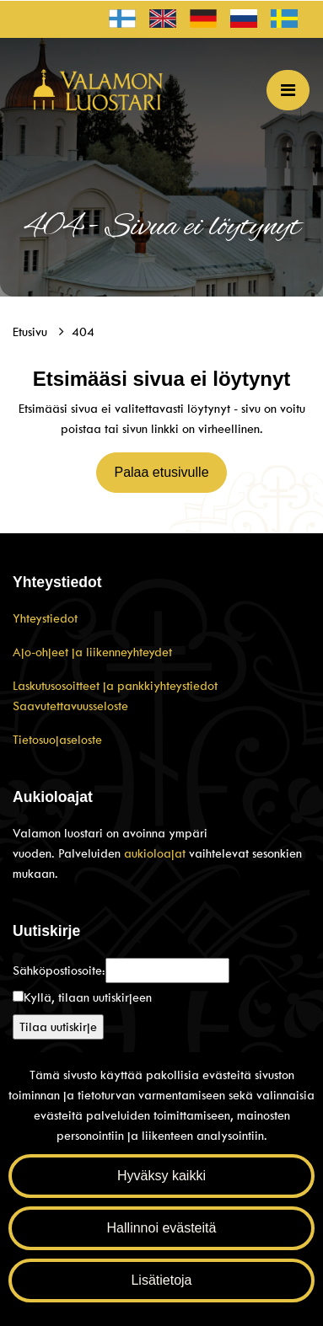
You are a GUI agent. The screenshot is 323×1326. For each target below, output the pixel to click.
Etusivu (32, 331)
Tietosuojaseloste (57, 739)
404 (83, 331)
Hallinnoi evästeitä (162, 1228)
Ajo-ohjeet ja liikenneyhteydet (92, 652)
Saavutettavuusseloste (70, 706)
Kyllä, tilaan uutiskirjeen (88, 997)
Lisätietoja (161, 1280)
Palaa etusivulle (161, 472)
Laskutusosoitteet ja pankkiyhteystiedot (115, 685)
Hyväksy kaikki (161, 1175)
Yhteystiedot (45, 618)
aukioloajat (156, 853)
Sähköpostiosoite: (59, 970)
